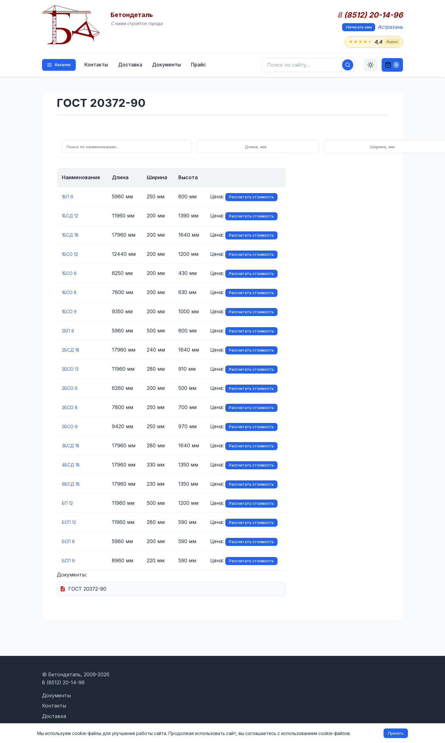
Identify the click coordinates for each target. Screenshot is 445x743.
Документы (168, 65)
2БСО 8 (71, 408)
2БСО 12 (72, 369)
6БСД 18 (72, 484)
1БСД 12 (71, 216)
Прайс (200, 65)
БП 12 (69, 503)
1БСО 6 (70, 274)
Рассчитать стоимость (251, 197)
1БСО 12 (71, 254)
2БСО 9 (71, 427)
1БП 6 (69, 197)
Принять (396, 733)
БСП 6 (69, 542)
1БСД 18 (72, 235)
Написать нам (358, 27)
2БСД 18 (72, 350)
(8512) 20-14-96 (370, 15)
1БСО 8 (70, 293)
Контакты (98, 65)
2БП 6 (69, 331)
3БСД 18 (72, 446)
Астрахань (390, 27)
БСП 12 (70, 523)
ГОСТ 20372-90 (87, 589)
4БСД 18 (72, 465)
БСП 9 (69, 561)
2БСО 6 (71, 389)
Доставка (132, 65)
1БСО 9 (70, 312)
